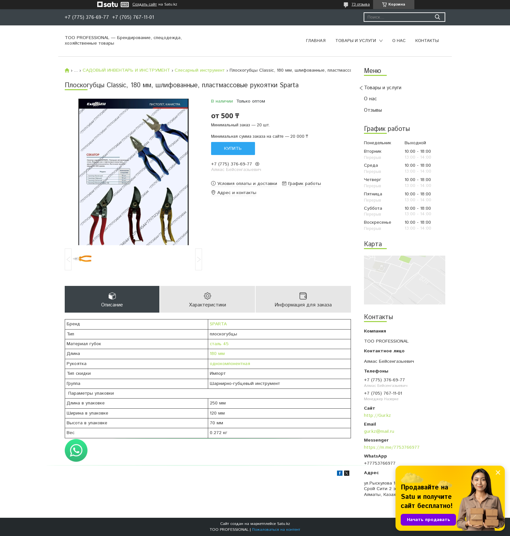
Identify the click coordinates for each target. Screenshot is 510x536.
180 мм (217, 353)
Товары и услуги (355, 41)
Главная (316, 41)
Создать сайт (144, 4)
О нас (399, 41)
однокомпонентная (230, 363)
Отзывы (373, 110)
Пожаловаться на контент (276, 529)
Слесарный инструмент (200, 70)
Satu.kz (283, 524)
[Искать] (437, 17)
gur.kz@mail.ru (379, 431)
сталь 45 (219, 344)
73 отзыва (361, 4)
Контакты (427, 41)
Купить (233, 148)
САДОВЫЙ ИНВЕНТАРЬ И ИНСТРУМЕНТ (126, 70)
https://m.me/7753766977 (392, 447)
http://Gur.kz (377, 415)
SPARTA (218, 324)
